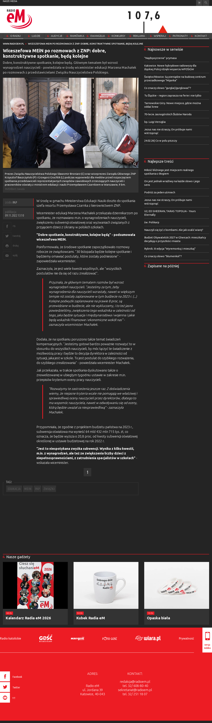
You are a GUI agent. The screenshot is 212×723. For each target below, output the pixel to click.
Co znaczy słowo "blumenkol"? (163, 256)
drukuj (15, 245)
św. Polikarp (151, 222)
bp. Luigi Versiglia (155, 121)
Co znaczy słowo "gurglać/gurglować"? (167, 87)
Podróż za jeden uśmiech (159, 192)
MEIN (27, 489)
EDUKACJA (14, 489)
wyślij (15, 255)
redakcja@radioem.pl (135, 681)
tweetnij (16, 235)
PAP (37, 489)
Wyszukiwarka (206, 3)
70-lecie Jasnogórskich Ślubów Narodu (168, 114)
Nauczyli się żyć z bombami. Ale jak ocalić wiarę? (173, 229)
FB (14, 226)
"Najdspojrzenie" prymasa (160, 58)
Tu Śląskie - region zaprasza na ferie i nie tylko (172, 95)
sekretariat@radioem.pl (135, 690)
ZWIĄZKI (49, 489)
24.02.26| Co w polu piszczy (160, 140)
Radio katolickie (10, 638)
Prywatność (186, 638)
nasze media (10, 1)
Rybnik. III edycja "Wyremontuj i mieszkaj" (170, 248)
